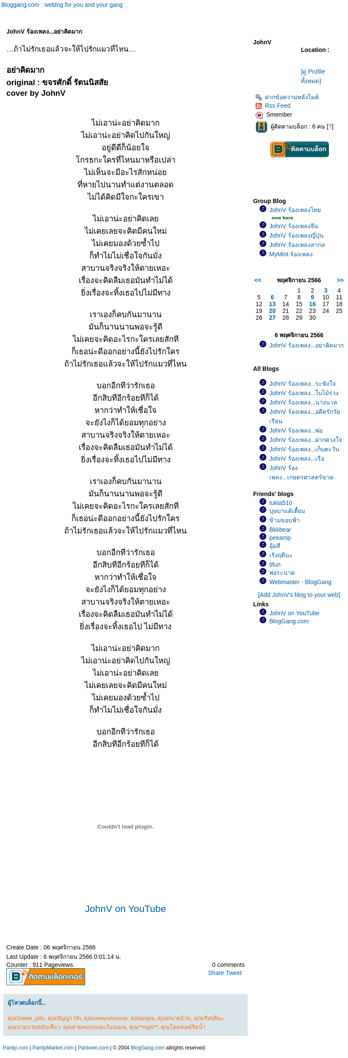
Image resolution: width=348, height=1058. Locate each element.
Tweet (234, 972)
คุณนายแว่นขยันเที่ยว (34, 1027)
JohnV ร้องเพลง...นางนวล (303, 402)
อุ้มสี (274, 545)
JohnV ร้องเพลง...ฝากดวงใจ (305, 439)
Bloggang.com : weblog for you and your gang (62, 4)
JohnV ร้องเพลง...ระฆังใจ (302, 383)
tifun (274, 564)
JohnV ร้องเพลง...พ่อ (295, 430)
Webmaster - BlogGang (300, 582)
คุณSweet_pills (26, 1018)
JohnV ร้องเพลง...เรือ (296, 458)
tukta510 (280, 502)
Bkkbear (280, 529)
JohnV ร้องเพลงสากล (297, 244)
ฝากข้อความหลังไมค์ (287, 97)
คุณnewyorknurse (105, 1018)
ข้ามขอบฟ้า (284, 520)
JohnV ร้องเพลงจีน (293, 226)
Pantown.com (93, 1048)
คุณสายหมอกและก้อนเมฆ (94, 1027)
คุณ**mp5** (143, 1027)
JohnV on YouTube (125, 908)
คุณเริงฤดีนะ (209, 1018)
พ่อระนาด (282, 572)
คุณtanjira (142, 1018)
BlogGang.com (289, 621)
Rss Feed (273, 105)
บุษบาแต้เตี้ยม (287, 510)
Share (216, 972)
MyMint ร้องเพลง (291, 254)
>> (340, 280)
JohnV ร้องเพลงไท (295, 209)
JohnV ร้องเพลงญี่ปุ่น (296, 235)
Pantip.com (15, 1048)
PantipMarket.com (53, 1048)
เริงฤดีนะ (281, 555)
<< (257, 280)
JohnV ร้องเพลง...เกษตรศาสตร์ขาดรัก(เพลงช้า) (301, 477)
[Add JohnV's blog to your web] (299, 594)
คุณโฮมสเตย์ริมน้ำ (183, 1027)
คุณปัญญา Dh (64, 1018)
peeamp (280, 537)
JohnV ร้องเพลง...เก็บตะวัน (304, 449)
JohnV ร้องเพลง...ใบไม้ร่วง (304, 393)
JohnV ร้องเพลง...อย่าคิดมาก (306, 345)
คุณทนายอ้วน (174, 1018)
